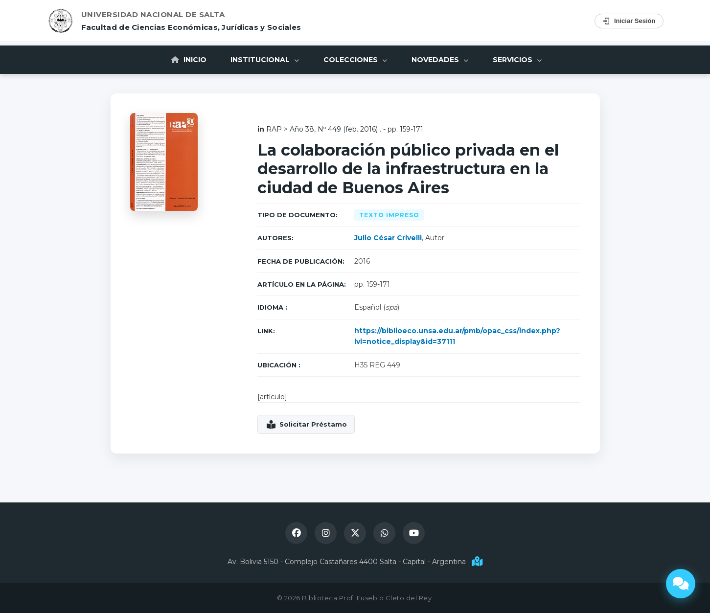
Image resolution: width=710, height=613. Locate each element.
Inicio (188, 59)
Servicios (517, 59)
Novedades (440, 59)
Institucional (264, 59)
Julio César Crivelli (388, 237)
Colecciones (355, 59)
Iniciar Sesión (629, 21)
